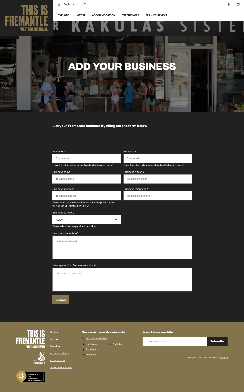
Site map (224, 357)
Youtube (115, 343)
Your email (130, 151)
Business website (134, 171)
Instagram (89, 354)
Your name (58, 151)
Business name (61, 171)
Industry (54, 339)
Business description (64, 233)
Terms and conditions (61, 367)
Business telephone (135, 188)
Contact (54, 331)
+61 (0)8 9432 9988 (96, 338)
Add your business (59, 353)
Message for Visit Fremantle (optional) (74, 265)
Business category (63, 212)
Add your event (57, 360)
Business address (62, 188)
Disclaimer (55, 346)
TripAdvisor (90, 343)
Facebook (89, 349)
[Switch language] (68, 4)
